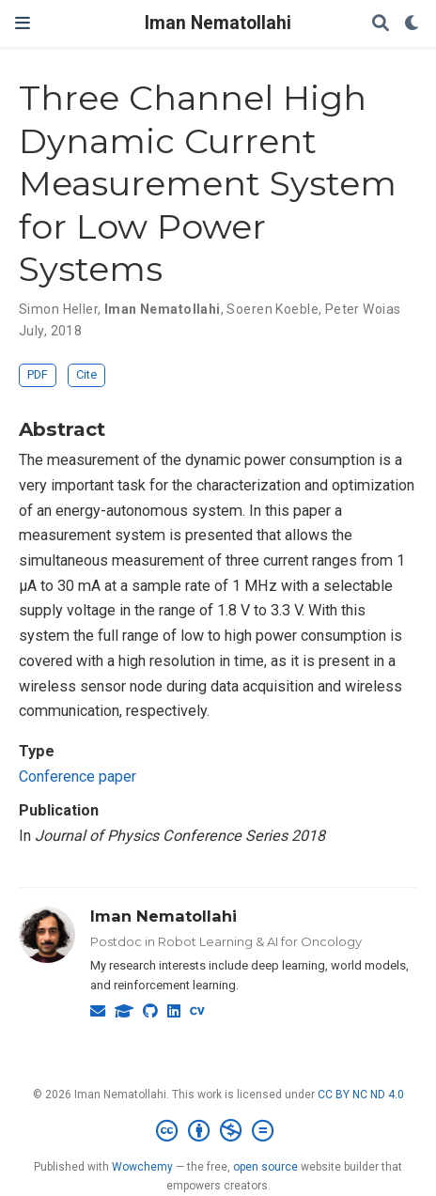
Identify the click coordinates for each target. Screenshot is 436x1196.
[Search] (380, 24)
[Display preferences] (412, 24)
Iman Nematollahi (218, 23)
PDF (37, 374)
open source (265, 1166)
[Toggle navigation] (22, 23)
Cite (86, 374)
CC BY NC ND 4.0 (361, 1094)
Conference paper (77, 776)
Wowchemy (142, 1166)
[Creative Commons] (218, 1131)
